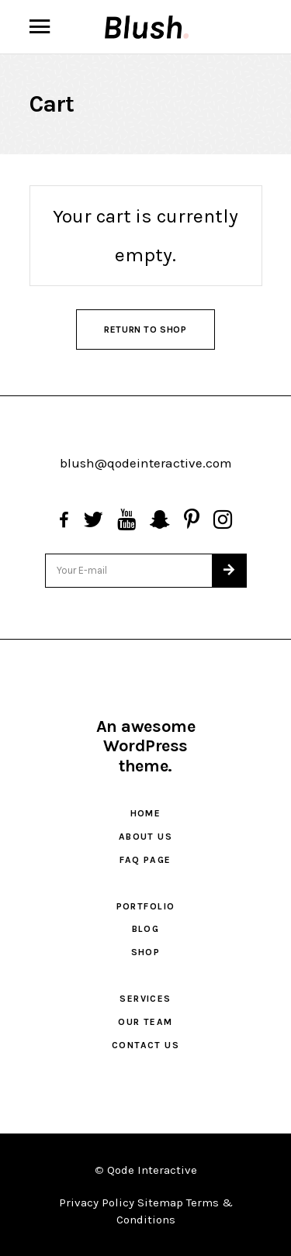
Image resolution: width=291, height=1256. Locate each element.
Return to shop (145, 329)
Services (145, 998)
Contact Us (145, 1045)
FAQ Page (145, 859)
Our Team (145, 1021)
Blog (146, 928)
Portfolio (145, 906)
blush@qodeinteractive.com (146, 463)
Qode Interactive (152, 1170)
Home (145, 813)
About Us (146, 836)
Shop (146, 952)
